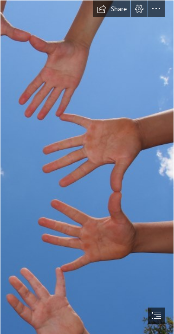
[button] (111, 8)
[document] (87, 167)
